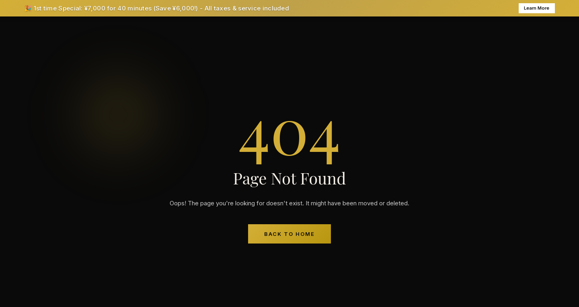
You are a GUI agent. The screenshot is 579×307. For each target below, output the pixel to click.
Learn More (533, 9)
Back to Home (289, 235)
